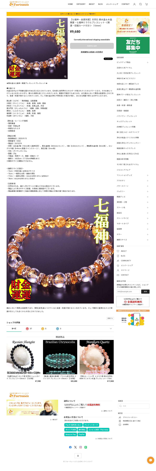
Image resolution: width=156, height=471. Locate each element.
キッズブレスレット (124, 121)
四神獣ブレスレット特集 (126, 127)
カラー (119, 234)
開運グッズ (121, 197)
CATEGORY (81, 4)
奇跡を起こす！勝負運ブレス (128, 84)
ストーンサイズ (123, 218)
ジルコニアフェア (123, 170)
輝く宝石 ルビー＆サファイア (128, 132)
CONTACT (126, 4)
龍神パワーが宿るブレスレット (129, 95)
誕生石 (119, 213)
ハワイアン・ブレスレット (127, 116)
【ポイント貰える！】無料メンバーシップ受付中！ (78, 14)
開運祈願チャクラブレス (126, 148)
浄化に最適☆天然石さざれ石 (128, 154)
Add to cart (92, 46)
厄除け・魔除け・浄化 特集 (127, 100)
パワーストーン (122, 186)
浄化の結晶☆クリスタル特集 (128, 138)
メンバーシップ (112, 4)
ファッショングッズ (124, 175)
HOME (70, 4)
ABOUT (92, 4)
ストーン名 (121, 207)
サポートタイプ (123, 224)
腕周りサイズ (122, 240)
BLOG (100, 4)
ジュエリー (121, 191)
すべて (14, 329)
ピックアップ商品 (123, 62)
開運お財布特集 (123, 159)
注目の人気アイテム (124, 68)
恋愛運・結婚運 (123, 111)
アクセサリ (121, 181)
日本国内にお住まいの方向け (92, 52)
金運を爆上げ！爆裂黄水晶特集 (129, 89)
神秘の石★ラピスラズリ (126, 78)
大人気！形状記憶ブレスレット (129, 73)
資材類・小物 (122, 202)
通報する (110, 318)
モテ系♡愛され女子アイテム (128, 164)
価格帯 (119, 229)
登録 (145, 291)
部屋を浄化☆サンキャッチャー (129, 143)
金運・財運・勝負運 (124, 105)
